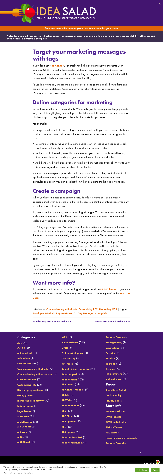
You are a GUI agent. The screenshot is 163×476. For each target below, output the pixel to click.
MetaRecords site (119, 411)
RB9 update (66, 432)
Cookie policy (116, 395)
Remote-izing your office (75, 369)
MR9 (62, 337)
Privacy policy (117, 401)
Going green (19, 395)
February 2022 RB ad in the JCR (54, 321)
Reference (65, 364)
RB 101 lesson (109, 289)
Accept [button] (155, 470)
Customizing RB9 (93, 309)
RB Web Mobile (69, 405)
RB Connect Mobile (71, 389)
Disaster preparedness (25, 390)
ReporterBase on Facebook (125, 438)
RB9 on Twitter (117, 427)
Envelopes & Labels (54, 313)
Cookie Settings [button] (141, 470)
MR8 (14, 437)
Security (113, 353)
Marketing (111, 309)
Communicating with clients (63, 309)
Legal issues (18, 411)
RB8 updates (67, 421)
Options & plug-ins (71, 353)
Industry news (20, 406)
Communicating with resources (30, 374)
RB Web (64, 400)
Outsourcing (67, 358)
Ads (13, 343)
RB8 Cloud (65, 416)
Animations (18, 358)
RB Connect (58, 65)
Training (113, 369)
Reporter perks (68, 374)
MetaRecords (19, 422)
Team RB (113, 364)
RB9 (122, 309)
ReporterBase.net (119, 337)
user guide (117, 313)
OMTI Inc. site (116, 417)
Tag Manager (100, 313)
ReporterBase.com (71, 442)
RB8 (61, 411)
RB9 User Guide (43, 297)
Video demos (116, 379)
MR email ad (19, 353)
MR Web (16, 432)
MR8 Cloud (18, 442)
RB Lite (63, 395)
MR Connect (18, 426)
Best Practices (19, 363)
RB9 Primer (115, 432)
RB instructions (117, 374)
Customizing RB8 (21, 379)
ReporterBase (68, 379)
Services (113, 358)
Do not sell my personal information (17, 473)
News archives (68, 342)
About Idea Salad (119, 390)
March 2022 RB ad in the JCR (110, 321)
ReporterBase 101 (79, 313)
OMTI (62, 348)
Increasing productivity (25, 401)
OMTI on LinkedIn (119, 422)
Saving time (115, 348)
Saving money (117, 342)
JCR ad (15, 348)
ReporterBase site (119, 443)
